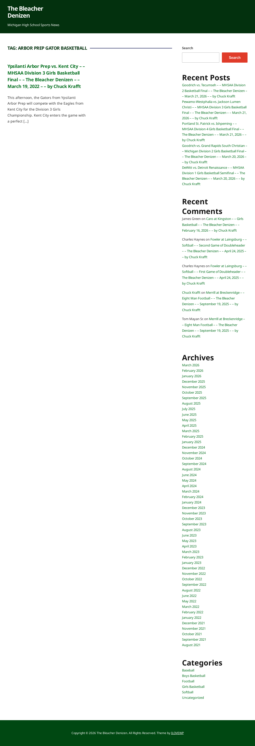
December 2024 (193, 447)
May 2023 (189, 541)
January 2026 (191, 376)
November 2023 (194, 513)
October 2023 (192, 518)
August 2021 (191, 645)
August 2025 (191, 403)
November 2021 (194, 628)
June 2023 (189, 535)
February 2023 (192, 557)
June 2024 (189, 475)
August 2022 (191, 590)
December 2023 (193, 507)
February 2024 (192, 497)
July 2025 (188, 409)
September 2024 (194, 463)
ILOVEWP (177, 733)
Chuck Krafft (191, 292)
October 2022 (192, 579)
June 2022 (189, 595)
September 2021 (194, 639)
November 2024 (194, 453)
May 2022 (189, 601)
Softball (187, 692)
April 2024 (189, 486)
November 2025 (194, 387)
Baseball (188, 670)
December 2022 (193, 568)
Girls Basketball (193, 686)
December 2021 (193, 623)
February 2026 (192, 370)
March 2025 (190, 431)
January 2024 (191, 502)
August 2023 (191, 530)
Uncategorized (193, 697)
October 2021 (192, 634)
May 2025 (189, 420)
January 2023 (191, 562)
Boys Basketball (193, 675)
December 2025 (193, 381)
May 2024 (189, 480)
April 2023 (189, 546)
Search (187, 48)
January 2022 (191, 617)
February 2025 (192, 436)
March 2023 (190, 551)
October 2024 (192, 458)
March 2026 (190, 365)
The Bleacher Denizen (25, 11)
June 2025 (189, 414)
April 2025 (189, 425)
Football (188, 681)
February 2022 (192, 612)
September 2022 (194, 584)
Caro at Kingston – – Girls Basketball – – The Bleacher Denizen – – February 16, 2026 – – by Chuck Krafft (212, 224)
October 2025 (192, 392)
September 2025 (194, 398)
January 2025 (191, 442)
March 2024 (190, 491)
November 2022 (194, 573)
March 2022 (190, 606)
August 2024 (191, 469)
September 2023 (194, 524)
